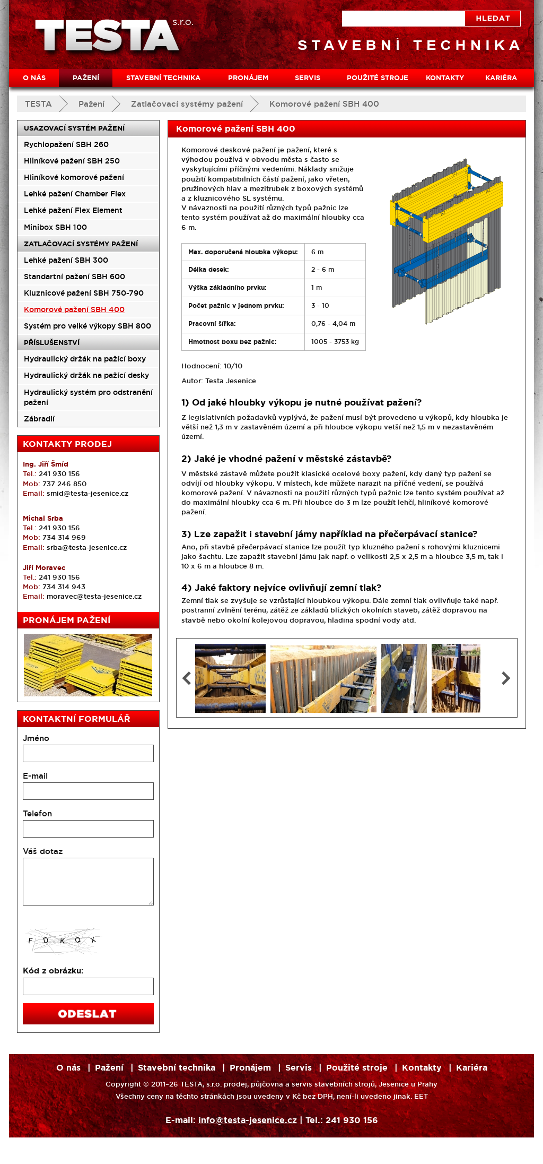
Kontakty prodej (67, 444)
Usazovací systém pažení (74, 128)
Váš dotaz (43, 851)
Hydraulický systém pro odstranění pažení (88, 397)
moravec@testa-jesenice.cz (94, 596)
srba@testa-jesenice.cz (87, 547)
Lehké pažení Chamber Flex (75, 194)
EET (421, 1096)
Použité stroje (377, 77)
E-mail (35, 776)
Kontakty (445, 77)
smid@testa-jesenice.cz (87, 493)
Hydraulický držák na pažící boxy (85, 359)
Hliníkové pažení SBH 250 (72, 161)
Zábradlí (39, 419)
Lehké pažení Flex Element (73, 210)
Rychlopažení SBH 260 (66, 144)
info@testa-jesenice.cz (247, 1120)
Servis (307, 77)
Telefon (37, 813)
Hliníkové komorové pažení (74, 177)
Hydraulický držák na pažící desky (86, 375)
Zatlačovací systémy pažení (187, 104)
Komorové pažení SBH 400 (324, 104)
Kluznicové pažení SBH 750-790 (84, 293)
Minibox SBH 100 (55, 227)
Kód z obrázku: (53, 970)
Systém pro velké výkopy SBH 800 (87, 326)
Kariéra (501, 77)
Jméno (36, 738)
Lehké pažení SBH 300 (66, 260)
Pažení (91, 104)
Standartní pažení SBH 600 (74, 276)
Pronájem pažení (66, 620)
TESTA (38, 104)
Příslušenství (52, 342)
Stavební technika (163, 77)
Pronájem (248, 77)
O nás (34, 77)
